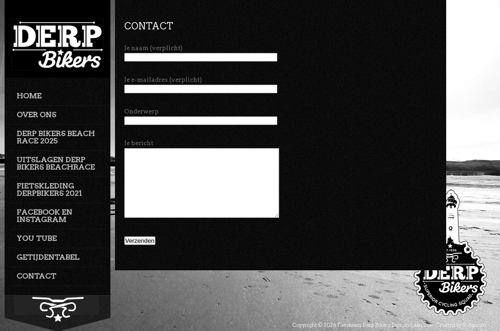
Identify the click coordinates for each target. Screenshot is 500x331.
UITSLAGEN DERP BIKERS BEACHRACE (56, 163)
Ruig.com (474, 325)
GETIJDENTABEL (48, 257)
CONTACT (36, 276)
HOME (29, 95)
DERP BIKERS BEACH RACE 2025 (56, 137)
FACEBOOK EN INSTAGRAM (44, 216)
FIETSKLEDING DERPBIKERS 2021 (49, 190)
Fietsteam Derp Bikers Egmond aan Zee (384, 325)
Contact (148, 26)
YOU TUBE (37, 238)
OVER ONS (36, 114)
